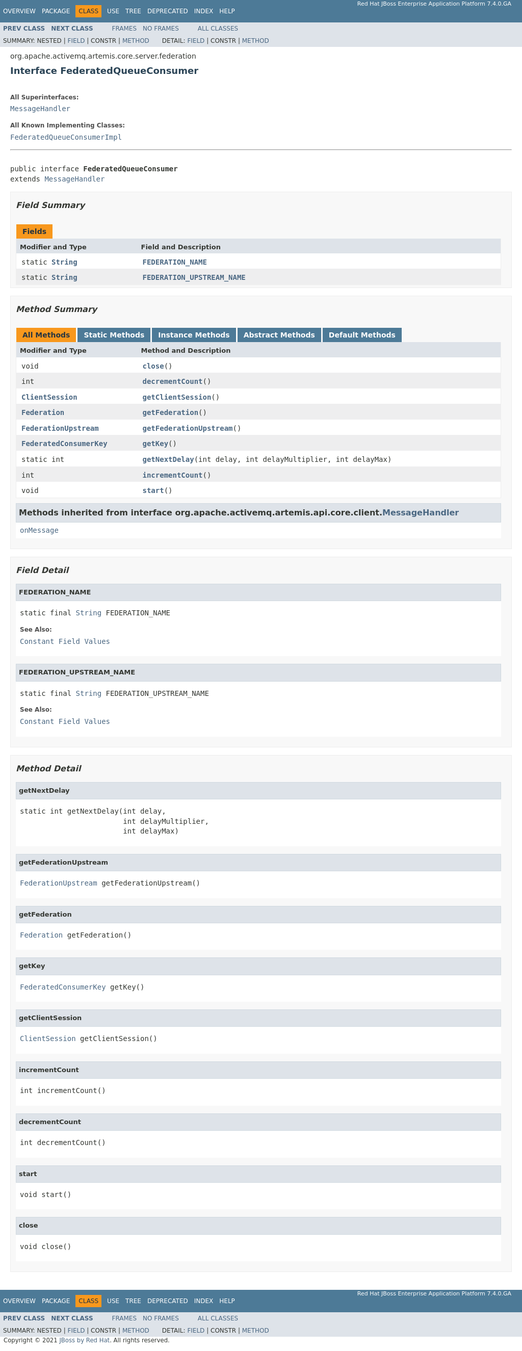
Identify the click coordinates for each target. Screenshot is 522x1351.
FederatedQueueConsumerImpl (66, 137)
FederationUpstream (60, 428)
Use (113, 11)
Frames (124, 28)
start (153, 490)
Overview (19, 11)
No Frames (161, 28)
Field (76, 40)
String (64, 262)
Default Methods (362, 335)
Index (204, 11)
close (153, 366)
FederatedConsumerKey (64, 443)
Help (227, 11)
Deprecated (167, 11)
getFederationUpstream (188, 428)
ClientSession (49, 397)
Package (56, 11)
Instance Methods (193, 335)
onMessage (39, 530)
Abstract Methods (279, 335)
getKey (156, 443)
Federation (42, 412)
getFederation (171, 412)
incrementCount (173, 475)
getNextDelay (168, 459)
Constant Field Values (65, 641)
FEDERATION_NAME (175, 262)
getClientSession (177, 397)
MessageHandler (40, 109)
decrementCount (173, 381)
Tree (133, 11)
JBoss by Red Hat (84, 1340)
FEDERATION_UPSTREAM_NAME (194, 277)
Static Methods (114, 335)
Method (135, 40)
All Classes (218, 28)
